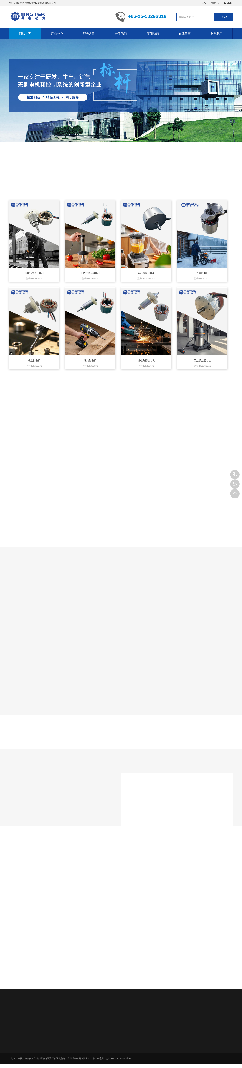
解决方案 (89, 33)
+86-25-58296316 (235, 474)
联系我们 (217, 33)
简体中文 (215, 2)
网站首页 (25, 33)
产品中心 (57, 33)
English (228, 2)
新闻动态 (153, 33)
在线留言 (185, 33)
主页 (204, 2)
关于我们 (121, 33)
